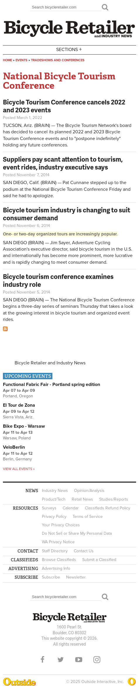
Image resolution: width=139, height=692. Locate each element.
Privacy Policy (54, 516)
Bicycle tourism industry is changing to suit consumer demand (66, 213)
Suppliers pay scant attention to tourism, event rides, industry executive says (63, 163)
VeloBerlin (14, 447)
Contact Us (84, 550)
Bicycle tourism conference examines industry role (58, 280)
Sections (69, 49)
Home (7, 60)
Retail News (82, 499)
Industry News (55, 490)
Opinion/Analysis (89, 490)
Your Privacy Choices (61, 525)
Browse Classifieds (59, 559)
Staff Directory (55, 550)
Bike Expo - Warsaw (24, 426)
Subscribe (51, 577)
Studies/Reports (113, 499)
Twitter (60, 659)
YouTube (78, 659)
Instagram (96, 659)
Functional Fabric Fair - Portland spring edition (51, 384)
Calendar (71, 508)
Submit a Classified (99, 559)
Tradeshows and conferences (58, 60)
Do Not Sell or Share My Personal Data (77, 533)
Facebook (42, 659)
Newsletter (76, 577)
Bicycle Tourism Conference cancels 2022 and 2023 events (64, 105)
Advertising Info (56, 568)
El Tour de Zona (19, 405)
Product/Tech (54, 499)
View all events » (19, 469)
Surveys (49, 508)
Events (22, 60)
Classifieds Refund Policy (107, 508)
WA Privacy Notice (58, 541)
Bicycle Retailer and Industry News (50, 363)
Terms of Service (88, 516)
